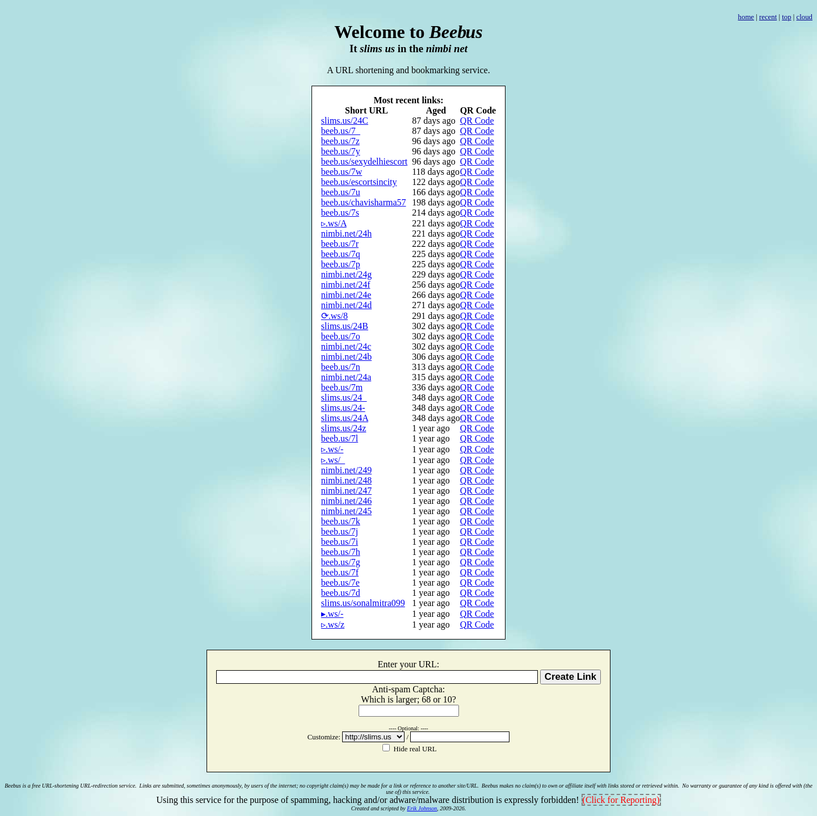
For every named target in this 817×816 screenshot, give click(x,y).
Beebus (13, 786)
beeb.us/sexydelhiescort (364, 161)
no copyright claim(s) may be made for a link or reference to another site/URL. (389, 786)
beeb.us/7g (340, 562)
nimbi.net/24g (346, 274)
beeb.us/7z (340, 141)
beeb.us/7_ (340, 131)
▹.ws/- (332, 449)
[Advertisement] (408, 9)
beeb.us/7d (340, 593)
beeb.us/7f (340, 572)
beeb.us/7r (340, 244)
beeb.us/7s (340, 212)
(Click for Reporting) (621, 800)
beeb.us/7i (339, 541)
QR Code (477, 120)
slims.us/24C (344, 120)
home (746, 17)
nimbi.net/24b (346, 356)
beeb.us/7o (340, 336)
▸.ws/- (332, 614)
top (786, 17)
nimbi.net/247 (346, 490)
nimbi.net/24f (345, 284)
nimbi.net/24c (346, 346)
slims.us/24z (344, 428)
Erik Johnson (422, 808)
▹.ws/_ (333, 460)
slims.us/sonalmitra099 (363, 603)
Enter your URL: (408, 664)
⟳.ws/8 (334, 316)
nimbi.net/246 (346, 501)
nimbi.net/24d (346, 305)
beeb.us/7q (340, 254)
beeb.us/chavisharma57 (363, 202)
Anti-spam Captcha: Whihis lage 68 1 (408, 694)
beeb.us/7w (341, 171)
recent (768, 17)
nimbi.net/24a (346, 377)
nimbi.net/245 (346, 511)
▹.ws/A (334, 223)
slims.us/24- (343, 408)
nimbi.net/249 (346, 470)
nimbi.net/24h (346, 233)
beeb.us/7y (340, 151)
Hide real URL (413, 749)
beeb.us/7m (342, 387)
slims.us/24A (344, 418)
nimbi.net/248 (346, 480)
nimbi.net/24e (346, 295)
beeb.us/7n (340, 367)
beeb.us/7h (340, 552)
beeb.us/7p (340, 264)
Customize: (325, 737)
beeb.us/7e (340, 582)
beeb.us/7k (340, 521)
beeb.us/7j (339, 531)
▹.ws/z (332, 624)
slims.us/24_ (344, 397)
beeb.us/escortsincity (359, 182)
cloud (804, 17)
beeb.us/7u (340, 192)
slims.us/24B (344, 326)
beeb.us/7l (339, 438)
